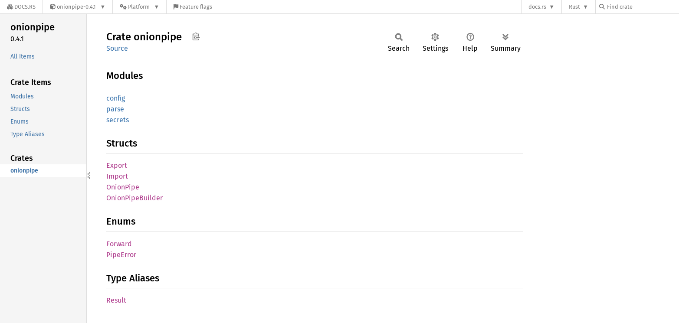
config (115, 98)
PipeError (121, 255)
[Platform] (139, 6)
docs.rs (537, 6)
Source (117, 48)
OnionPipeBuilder (134, 198)
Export (116, 165)
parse (115, 109)
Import (117, 176)
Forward (119, 244)
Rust (574, 6)
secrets (117, 120)
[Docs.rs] (21, 6)
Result (116, 300)
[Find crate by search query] (642, 6)
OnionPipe (122, 187)
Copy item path (196, 36)
